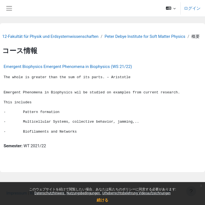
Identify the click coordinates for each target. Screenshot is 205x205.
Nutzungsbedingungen (83, 193)
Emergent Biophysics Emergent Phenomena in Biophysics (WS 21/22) (68, 66)
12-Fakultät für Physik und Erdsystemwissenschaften (50, 36)
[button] (170, 8)
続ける (102, 200)
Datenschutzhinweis (49, 193)
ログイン (192, 8)
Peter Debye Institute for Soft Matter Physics (144, 36)
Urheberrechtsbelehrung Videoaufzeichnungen (136, 193)
